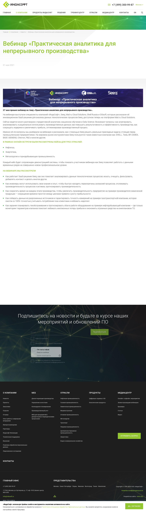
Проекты (6, 402)
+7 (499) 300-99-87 (123, 4)
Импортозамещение (10, 425)
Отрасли (93, 13)
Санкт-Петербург (65, 486)
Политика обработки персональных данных (15, 446)
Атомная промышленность (69, 414)
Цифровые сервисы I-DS (97, 398)
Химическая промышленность (70, 406)
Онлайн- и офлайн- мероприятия (129, 398)
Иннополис (102, 486)
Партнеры (6, 429)
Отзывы (5, 414)
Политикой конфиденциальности (35, 362)
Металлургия (64, 419)
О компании (21, 13)
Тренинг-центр (77, 13)
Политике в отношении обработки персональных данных (63, 507)
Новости (23, 32)
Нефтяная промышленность (70, 398)
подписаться (109, 332)
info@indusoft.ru (8, 496)
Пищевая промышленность (69, 427)
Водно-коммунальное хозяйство (71, 441)
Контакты (124, 13)
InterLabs (140, 496)
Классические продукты (97, 402)
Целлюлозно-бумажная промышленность (68, 432)
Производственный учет (40, 410)
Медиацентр (108, 13)
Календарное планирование (41, 406)
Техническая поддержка (11, 437)
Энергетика (64, 437)
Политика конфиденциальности (132, 490)
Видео (120, 414)
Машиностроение (66, 410)
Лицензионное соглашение (12, 451)
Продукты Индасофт (42, 13)
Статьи (120, 410)
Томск (95, 486)
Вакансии (6, 441)
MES (34, 393)
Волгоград (88, 486)
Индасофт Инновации (10, 433)
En (135, 13)
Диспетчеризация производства (43, 398)
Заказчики (6, 406)
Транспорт (64, 423)
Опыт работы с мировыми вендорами (12, 420)
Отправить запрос (129, 436)
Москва (56, 486)
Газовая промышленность (69, 402)
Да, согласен (134, 506)
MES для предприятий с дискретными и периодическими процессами (43, 417)
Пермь (74, 486)
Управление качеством (39, 402)
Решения (61, 13)
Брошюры (121, 406)
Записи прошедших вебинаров (128, 402)
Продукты (94, 393)
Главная (7, 13)
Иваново (81, 486)
